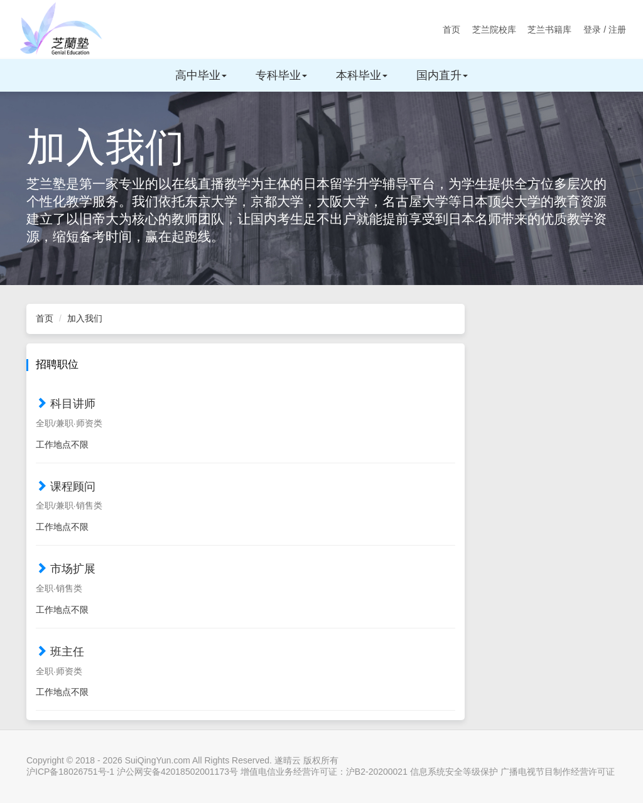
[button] (245, 424)
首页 (451, 29)
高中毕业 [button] (201, 75)
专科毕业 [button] (281, 75)
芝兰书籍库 (549, 29)
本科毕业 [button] (361, 75)
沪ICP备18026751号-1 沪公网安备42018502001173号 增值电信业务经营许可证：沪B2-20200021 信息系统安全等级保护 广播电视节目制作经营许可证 (320, 772)
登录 (592, 29)
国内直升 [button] (442, 75)
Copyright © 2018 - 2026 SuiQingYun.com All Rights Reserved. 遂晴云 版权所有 (182, 760)
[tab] (245, 421)
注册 (617, 29)
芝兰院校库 (494, 29)
